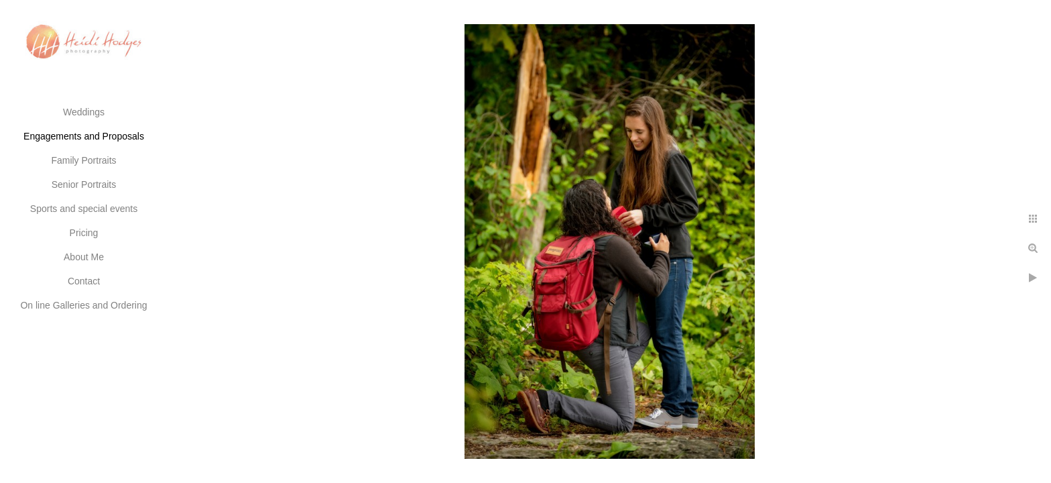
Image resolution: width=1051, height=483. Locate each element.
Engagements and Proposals (83, 136)
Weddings (84, 112)
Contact (84, 281)
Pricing (84, 232)
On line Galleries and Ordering (83, 305)
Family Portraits (83, 160)
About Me (84, 257)
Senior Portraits (84, 184)
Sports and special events (83, 208)
